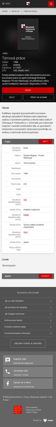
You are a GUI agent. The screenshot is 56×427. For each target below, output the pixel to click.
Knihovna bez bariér (13, 320)
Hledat (50, 2)
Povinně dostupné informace (17, 333)
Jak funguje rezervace (14, 314)
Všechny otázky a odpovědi (28, 343)
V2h (25, 200)
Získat (28, 90)
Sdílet (12, 97)
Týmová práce (30, 11)
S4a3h (26, 215)
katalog (15, 11)
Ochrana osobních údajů (15, 327)
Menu (6, 3)
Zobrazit (45, 276)
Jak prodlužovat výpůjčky (15, 307)
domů (5, 11)
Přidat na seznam (38, 97)
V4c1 (25, 232)
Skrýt (45, 141)
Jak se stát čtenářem (13, 301)
